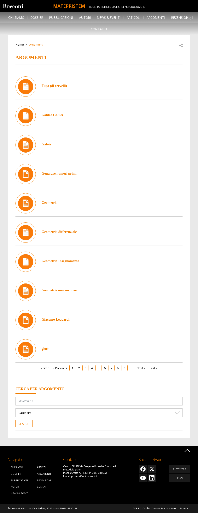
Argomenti (156, 17)
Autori (85, 17)
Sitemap (184, 508)
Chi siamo (16, 17)
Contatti (99, 29)
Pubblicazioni (61, 17)
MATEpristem (69, 6)
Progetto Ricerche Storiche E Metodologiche (118, 7)
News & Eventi (109, 17)
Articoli (134, 17)
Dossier (36, 17)
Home (19, 44)
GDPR (136, 508)
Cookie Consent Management (160, 508)
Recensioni (180, 17)
